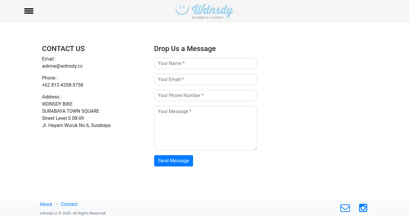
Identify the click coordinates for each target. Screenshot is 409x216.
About (46, 204)
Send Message (173, 160)
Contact (69, 204)
